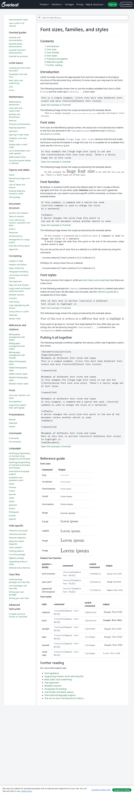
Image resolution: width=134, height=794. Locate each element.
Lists (11, 86)
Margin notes (15, 318)
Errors (11, 90)
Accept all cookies (122, 790)
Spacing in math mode (19, 134)
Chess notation (15, 547)
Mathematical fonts (17, 157)
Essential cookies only (101, 790)
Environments (15, 441)
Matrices (12, 120)
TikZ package (14, 197)
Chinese (12, 487)
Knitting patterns (16, 551)
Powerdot (13, 423)
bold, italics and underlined (96, 280)
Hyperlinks (13, 249)
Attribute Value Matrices (19, 568)
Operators (13, 131)
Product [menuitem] (44, 4)
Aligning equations (17, 127)
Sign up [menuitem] (112, 4)
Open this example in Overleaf (55, 104)
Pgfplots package (16, 558)
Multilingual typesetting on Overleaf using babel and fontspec (19, 465)
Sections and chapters (18, 213)
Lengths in (16, 261)
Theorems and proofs (18, 530)
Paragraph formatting (55, 688)
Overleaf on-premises (18, 56)
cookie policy (26, 791)
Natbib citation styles (18, 374)
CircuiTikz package (17, 554)
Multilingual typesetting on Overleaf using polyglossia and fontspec (20, 456)
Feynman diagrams (17, 537)
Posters (12, 426)
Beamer (12, 419)
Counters (13, 298)
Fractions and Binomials (19, 124)
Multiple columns (53, 685)
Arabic (12, 484)
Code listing (14, 301)
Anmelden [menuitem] (126, 4)
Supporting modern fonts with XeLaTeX (63, 676)
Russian (12, 515)
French (12, 491)
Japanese (13, 505)
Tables (12, 175)
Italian (12, 501)
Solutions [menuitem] (56, 4)
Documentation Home (18, 19)
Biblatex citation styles (19, 383)
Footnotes (13, 315)
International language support (60, 695)
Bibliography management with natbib (17, 346)
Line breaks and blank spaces (59, 692)
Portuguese (14, 512)
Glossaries (13, 232)
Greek (11, 498)
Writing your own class (19, 598)
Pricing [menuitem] (79, 4)
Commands (14, 438)
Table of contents (16, 216)
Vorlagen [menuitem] (69, 4)
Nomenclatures (15, 236)
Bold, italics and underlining (58, 679)
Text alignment (51, 682)
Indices (12, 229)
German (12, 494)
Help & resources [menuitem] (94, 4)
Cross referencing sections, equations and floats (19, 223)
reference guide (61, 145)
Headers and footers (18, 264)
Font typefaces (51, 673)
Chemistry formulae (17, 534)
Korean (12, 508)
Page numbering (16, 268)
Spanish (12, 519)
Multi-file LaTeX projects (19, 246)
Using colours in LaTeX (19, 311)
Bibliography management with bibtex (17, 337)
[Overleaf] (10, 4)
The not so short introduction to (64, 698)
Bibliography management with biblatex (17, 355)
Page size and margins (19, 285)
